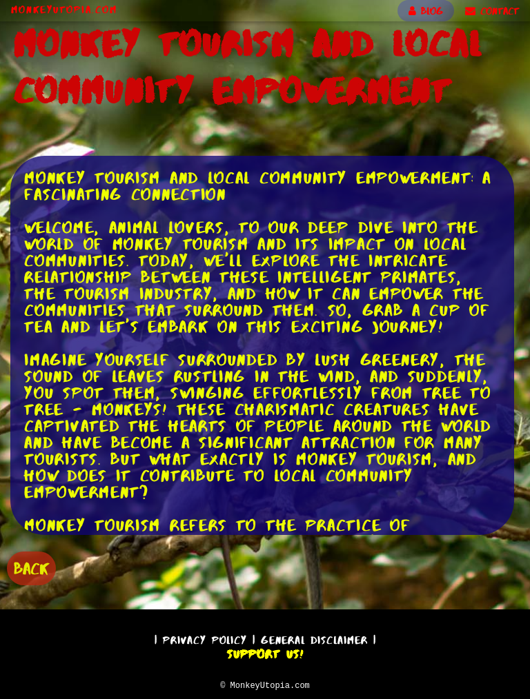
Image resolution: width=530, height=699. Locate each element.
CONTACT (492, 11)
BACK (31, 567)
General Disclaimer (314, 638)
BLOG (426, 11)
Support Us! (265, 652)
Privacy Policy (205, 638)
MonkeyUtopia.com (64, 9)
